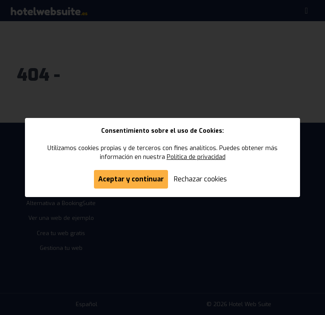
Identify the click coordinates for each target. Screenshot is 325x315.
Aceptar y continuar (131, 179)
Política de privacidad (196, 157)
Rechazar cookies (200, 179)
